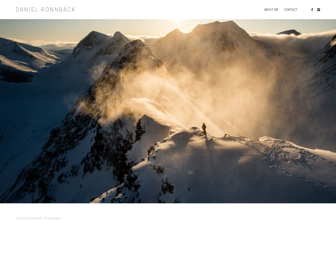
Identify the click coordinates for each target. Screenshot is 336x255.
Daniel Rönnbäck (48, 10)
